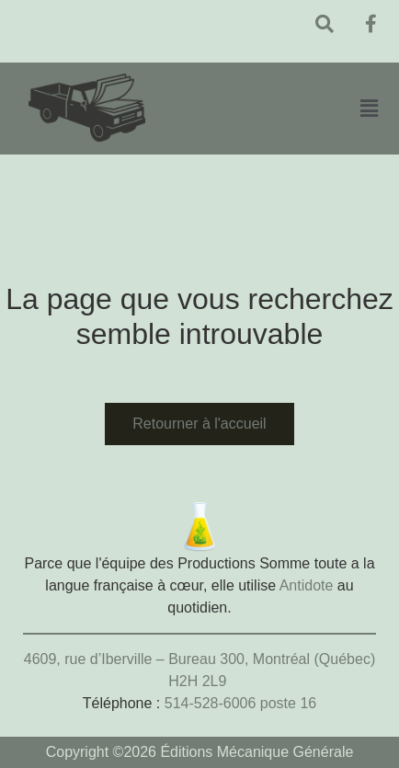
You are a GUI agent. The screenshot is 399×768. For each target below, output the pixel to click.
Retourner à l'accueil (199, 423)
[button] (368, 108)
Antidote (306, 585)
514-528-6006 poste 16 (240, 703)
